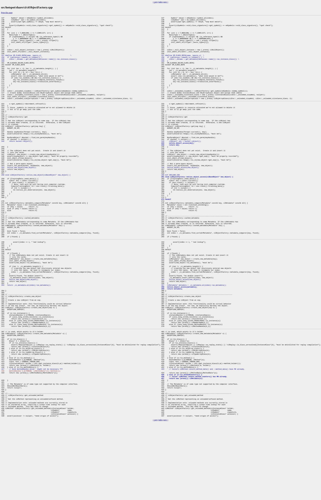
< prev (155, 2)
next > (165, 2)
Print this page (6, 13)
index (160, 2)
